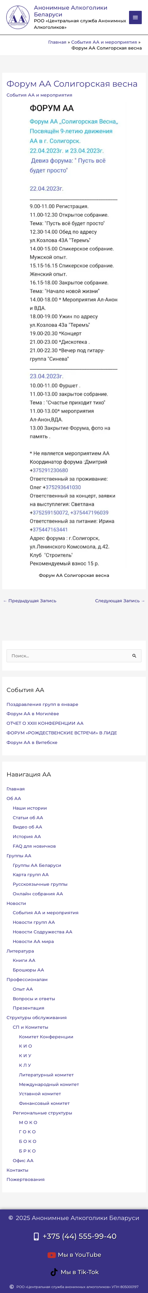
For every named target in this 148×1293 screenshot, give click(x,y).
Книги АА (24, 960)
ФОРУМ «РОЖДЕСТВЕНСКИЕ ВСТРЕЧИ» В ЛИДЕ (62, 732)
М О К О (28, 1122)
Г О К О (27, 1131)
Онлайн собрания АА (38, 893)
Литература (20, 951)
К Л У (25, 1065)
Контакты (17, 1170)
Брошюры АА (28, 969)
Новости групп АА (34, 922)
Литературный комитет (46, 1074)
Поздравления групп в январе (42, 704)
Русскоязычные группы (40, 884)
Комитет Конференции (46, 1036)
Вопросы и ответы (34, 998)
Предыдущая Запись (29, 600)
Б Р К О (27, 1150)
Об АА (14, 798)
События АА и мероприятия (39, 95)
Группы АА (19, 855)
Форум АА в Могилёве (33, 713)
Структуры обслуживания (37, 1017)
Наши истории (30, 808)
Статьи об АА (28, 817)
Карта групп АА (31, 874)
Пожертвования (26, 1179)
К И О (25, 1046)
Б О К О (27, 1141)
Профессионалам (27, 979)
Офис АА (23, 1160)
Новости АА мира (33, 941)
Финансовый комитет (44, 1103)
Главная (16, 788)
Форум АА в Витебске (32, 742)
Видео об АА (27, 826)
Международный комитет (49, 1084)
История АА (27, 836)
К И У (25, 1055)
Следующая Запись (120, 600)
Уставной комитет (40, 1093)
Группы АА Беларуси (37, 865)
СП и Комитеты (30, 1027)
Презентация (28, 1007)
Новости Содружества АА (42, 931)
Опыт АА (23, 989)
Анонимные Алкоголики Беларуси (70, 11)
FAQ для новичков (34, 846)
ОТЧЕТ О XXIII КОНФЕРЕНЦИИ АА (45, 723)
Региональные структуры (42, 1112)
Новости (16, 903)
